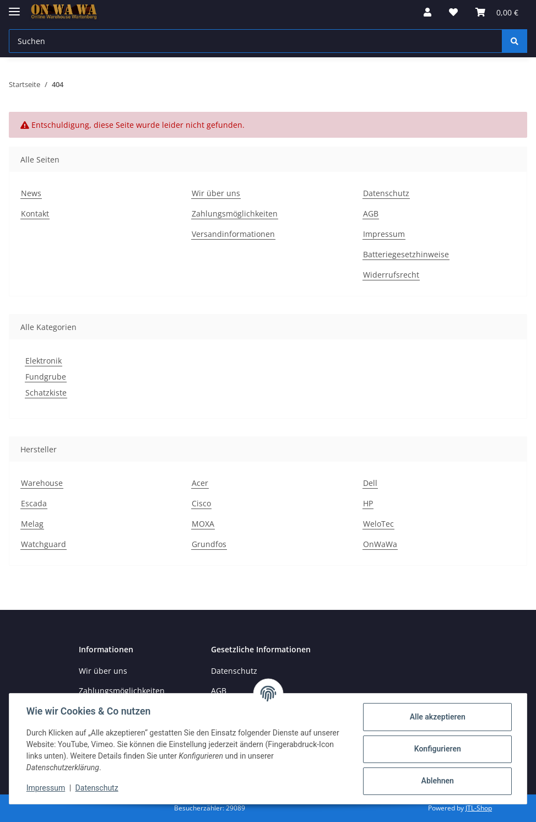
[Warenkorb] (497, 12)
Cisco (201, 503)
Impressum (384, 234)
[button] (427, 12)
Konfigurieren (436, 748)
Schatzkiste (46, 392)
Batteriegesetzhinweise (406, 254)
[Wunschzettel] (453, 12)
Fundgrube (45, 376)
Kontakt (35, 213)
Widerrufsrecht (391, 274)
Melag (32, 523)
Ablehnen (436, 780)
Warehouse (42, 483)
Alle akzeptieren (436, 716)
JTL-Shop (478, 808)
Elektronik (43, 360)
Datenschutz (386, 193)
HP (368, 503)
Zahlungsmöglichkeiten (235, 213)
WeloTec (378, 523)
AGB (370, 213)
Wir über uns (216, 193)
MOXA (203, 523)
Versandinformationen (233, 234)
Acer (200, 483)
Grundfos (209, 544)
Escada (34, 503)
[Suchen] (255, 41)
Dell (370, 483)
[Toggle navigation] (14, 7)
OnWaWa (380, 544)
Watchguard (43, 544)
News (31, 193)
